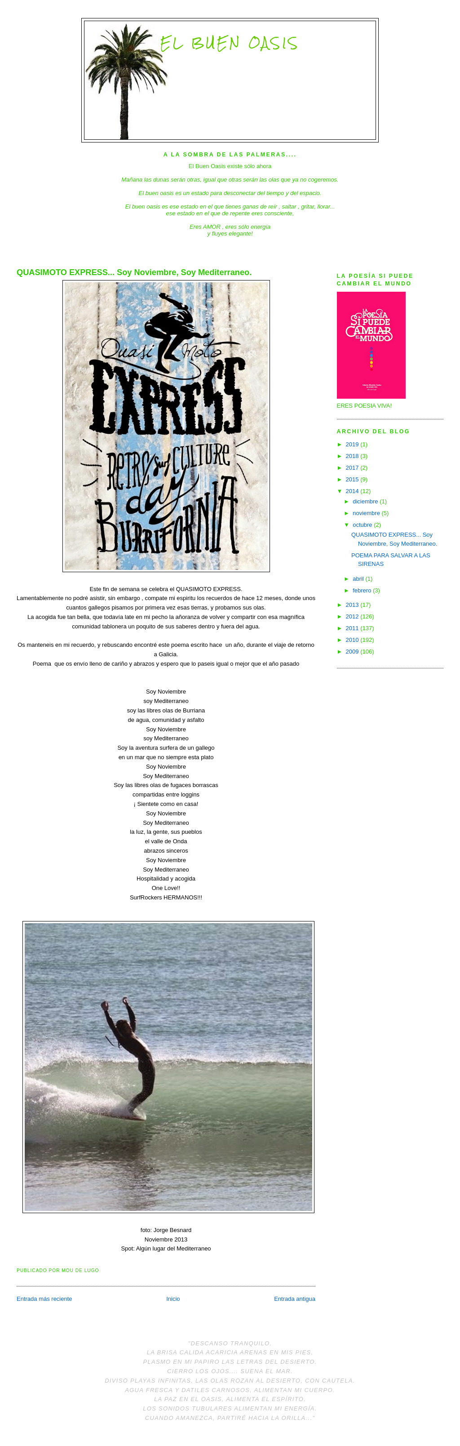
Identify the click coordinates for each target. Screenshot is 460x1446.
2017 (353, 467)
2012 (353, 616)
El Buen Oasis (229, 42)
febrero (363, 590)
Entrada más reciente (44, 1298)
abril (359, 578)
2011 (353, 628)
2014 (353, 491)
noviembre (367, 513)
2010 (353, 639)
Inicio (173, 1298)
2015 (353, 479)
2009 (353, 651)
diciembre (366, 501)
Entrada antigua (294, 1298)
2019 (353, 444)
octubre (363, 524)
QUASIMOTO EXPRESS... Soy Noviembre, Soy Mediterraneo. (134, 272)
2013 (353, 604)
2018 (353, 456)
